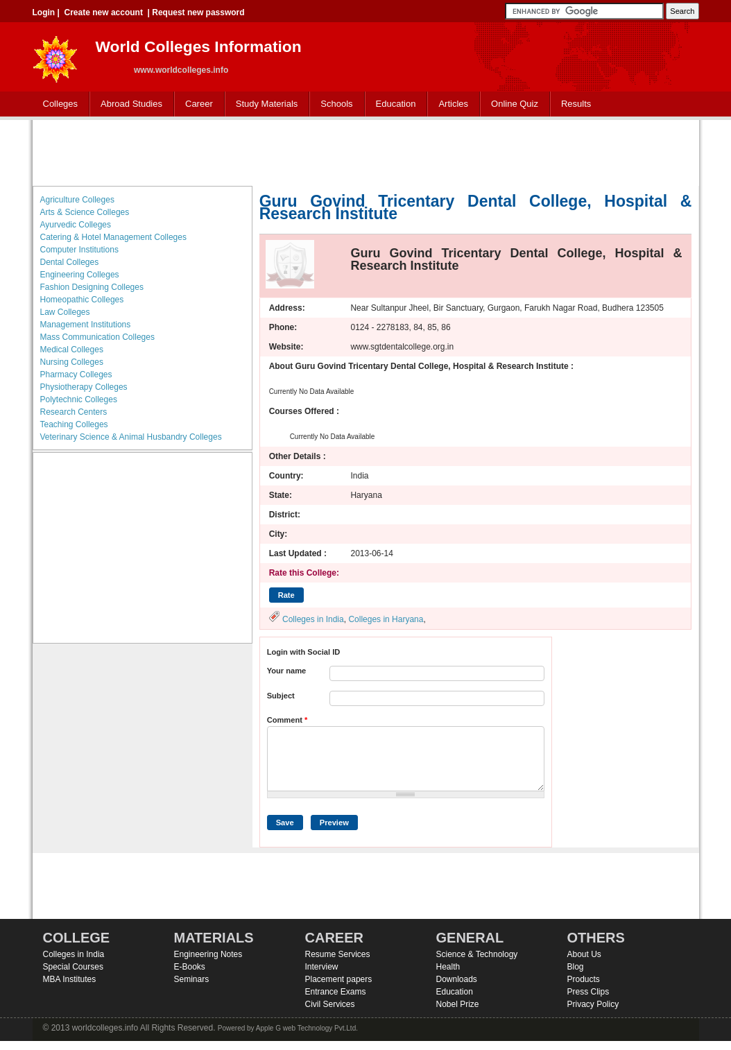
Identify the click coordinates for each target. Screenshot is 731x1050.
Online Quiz (514, 103)
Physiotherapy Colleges (84, 387)
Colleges (58, 104)
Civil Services (330, 1004)
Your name (287, 670)
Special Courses (73, 967)
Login (44, 12)
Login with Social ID (304, 652)
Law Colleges (65, 312)
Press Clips (588, 992)
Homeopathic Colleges (82, 299)
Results (576, 103)
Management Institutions (85, 324)
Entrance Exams (335, 992)
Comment (287, 720)
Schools (333, 104)
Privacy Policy (593, 1004)
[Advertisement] (365, 151)
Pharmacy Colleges (76, 374)
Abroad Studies (128, 104)
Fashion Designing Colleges (92, 287)
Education (393, 104)
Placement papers (338, 979)
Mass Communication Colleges (97, 337)
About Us (584, 954)
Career (196, 104)
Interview (321, 967)
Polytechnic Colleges (78, 399)
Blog (575, 967)
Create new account (103, 12)
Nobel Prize (457, 1004)
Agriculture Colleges (77, 200)
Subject (281, 695)
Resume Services (337, 954)
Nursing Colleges (71, 362)
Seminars (191, 979)
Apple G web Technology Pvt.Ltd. (307, 1028)
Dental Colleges (69, 262)
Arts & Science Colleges (85, 212)
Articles (453, 103)
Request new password (198, 12)
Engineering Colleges (79, 274)
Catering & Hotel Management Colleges (113, 237)
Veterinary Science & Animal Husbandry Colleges (131, 437)
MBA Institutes (69, 979)
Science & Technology (477, 954)
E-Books (189, 967)
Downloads (456, 979)
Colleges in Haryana (385, 619)
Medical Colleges (71, 349)
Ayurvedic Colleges (76, 225)
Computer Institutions (79, 250)
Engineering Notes (208, 954)
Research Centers (74, 412)
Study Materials (263, 104)
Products (583, 979)
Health (448, 967)
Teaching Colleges (74, 424)
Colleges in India (313, 619)
